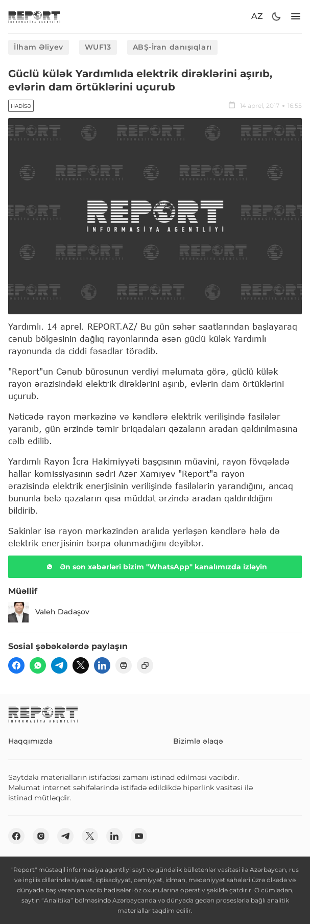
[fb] (16, 665)
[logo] (34, 16)
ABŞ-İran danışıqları (172, 47)
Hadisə (21, 106)
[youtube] (139, 836)
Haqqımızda (30, 741)
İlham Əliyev (38, 47)
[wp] (38, 665)
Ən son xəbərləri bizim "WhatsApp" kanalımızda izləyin (155, 567)
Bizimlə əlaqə (198, 741)
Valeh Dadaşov (48, 612)
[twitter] (81, 665)
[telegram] (59, 665)
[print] (123, 665)
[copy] (145, 665)
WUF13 (98, 47)
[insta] (41, 836)
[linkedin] (102, 665)
